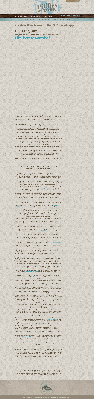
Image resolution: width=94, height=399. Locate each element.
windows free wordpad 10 (32, 271)
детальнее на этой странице (29, 336)
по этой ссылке (57, 242)
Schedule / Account (73, 1)
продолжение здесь (56, 228)
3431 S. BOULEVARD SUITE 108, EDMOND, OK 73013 (35, 397)
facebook (74, 388)
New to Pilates (18, 16)
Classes (26, 16)
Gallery (38, 16)
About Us (32, 16)
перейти (43, 230)
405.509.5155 (50, 397)
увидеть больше (52, 319)
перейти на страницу (36, 276)
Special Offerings (47, 16)
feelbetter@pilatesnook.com (73, 16)
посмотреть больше (46, 188)
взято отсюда (56, 236)
